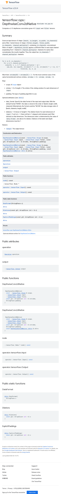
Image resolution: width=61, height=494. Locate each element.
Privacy (10, 488)
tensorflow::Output (12, 171)
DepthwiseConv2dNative (11, 138)
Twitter (4, 475)
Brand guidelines (37, 478)
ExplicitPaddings (9, 217)
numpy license (26, 452)
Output (8, 129)
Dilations (6, 210)
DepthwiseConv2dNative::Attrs (14, 151)
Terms (4, 488)
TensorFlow (5, 15)
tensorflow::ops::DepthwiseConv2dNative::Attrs (17, 230)
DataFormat (7, 203)
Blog (3, 469)
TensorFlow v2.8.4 (10, 8)
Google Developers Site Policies (13, 450)
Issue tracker (35, 469)
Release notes (36, 472)
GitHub (4, 472)
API (12, 15)
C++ (29, 15)
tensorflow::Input (11, 140)
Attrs (21, 98)
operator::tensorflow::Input (14, 187)
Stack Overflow (36, 475)
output (5, 167)
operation (6, 161)
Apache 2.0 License (43, 448)
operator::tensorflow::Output (14, 192)
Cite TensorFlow (36, 481)
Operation (6, 164)
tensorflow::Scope (34, 138)
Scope (14, 85)
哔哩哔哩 (5, 478)
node (4, 180)
